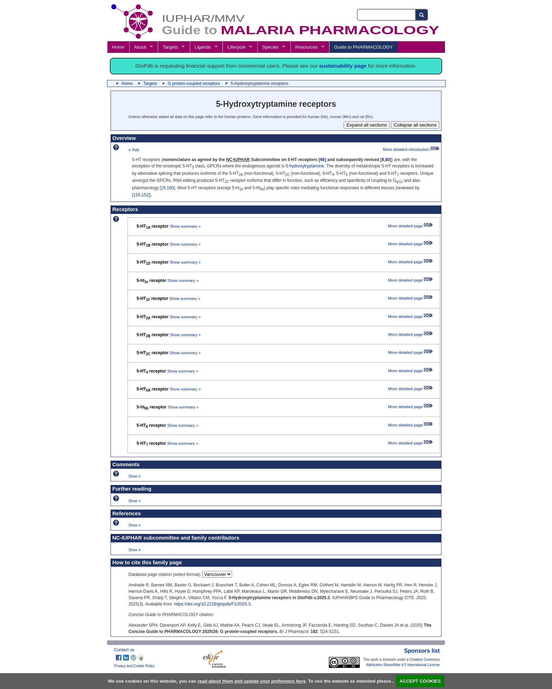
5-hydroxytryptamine (305, 166)
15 (163, 187)
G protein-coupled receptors (194, 83)
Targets (170, 47)
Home (118, 47)
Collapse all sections (415, 125)
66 (322, 159)
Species (270, 47)
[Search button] (422, 15)
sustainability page (342, 66)
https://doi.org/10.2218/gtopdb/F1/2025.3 (212, 604)
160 (170, 187)
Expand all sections (366, 125)
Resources (306, 47)
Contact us (124, 649)
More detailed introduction (411, 149)
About (140, 47)
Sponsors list (422, 651)
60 (387, 159)
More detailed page (410, 226)
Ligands (203, 47)
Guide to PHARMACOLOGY (363, 47)
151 (145, 194)
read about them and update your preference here (251, 681)
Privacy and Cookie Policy (134, 666)
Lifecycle (236, 47)
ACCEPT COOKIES (420, 681)
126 (136, 194)
